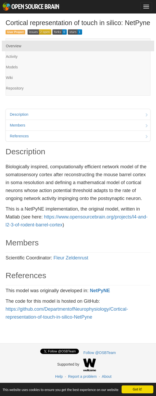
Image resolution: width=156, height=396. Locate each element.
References (79, 136)
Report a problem (82, 376)
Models (12, 67)
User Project (15, 32)
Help (59, 376)
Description (79, 115)
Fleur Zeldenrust (71, 257)
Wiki (9, 78)
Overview (13, 46)
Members (79, 125)
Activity (11, 56)
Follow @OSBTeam (99, 353)
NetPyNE (100, 290)
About (107, 376)
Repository (15, 88)
